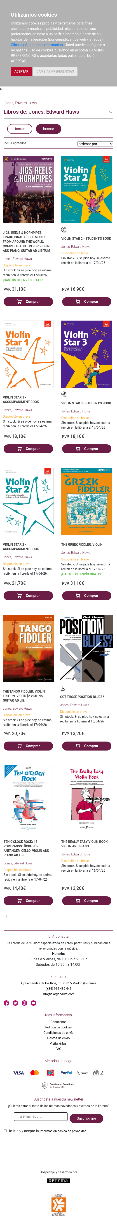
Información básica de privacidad (63, 1131)
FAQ (58, 1049)
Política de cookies (58, 1027)
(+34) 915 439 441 (59, 988)
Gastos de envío (58, 1038)
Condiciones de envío (59, 1032)
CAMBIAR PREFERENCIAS (55, 71)
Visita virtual (58, 1043)
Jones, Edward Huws (17, 259)
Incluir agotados (15, 143)
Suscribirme (86, 1118)
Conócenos (59, 1022)
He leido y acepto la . (47, 1131)
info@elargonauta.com (58, 994)
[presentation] (38, 1144)
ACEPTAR (21, 71)
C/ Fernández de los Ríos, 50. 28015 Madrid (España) (58, 983)
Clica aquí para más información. (37, 45)
